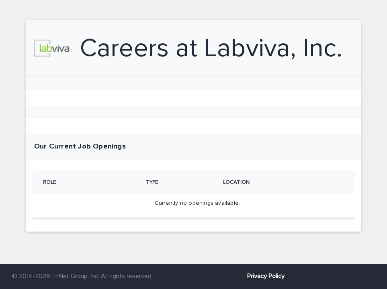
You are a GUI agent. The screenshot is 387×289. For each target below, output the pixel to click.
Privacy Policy (266, 276)
